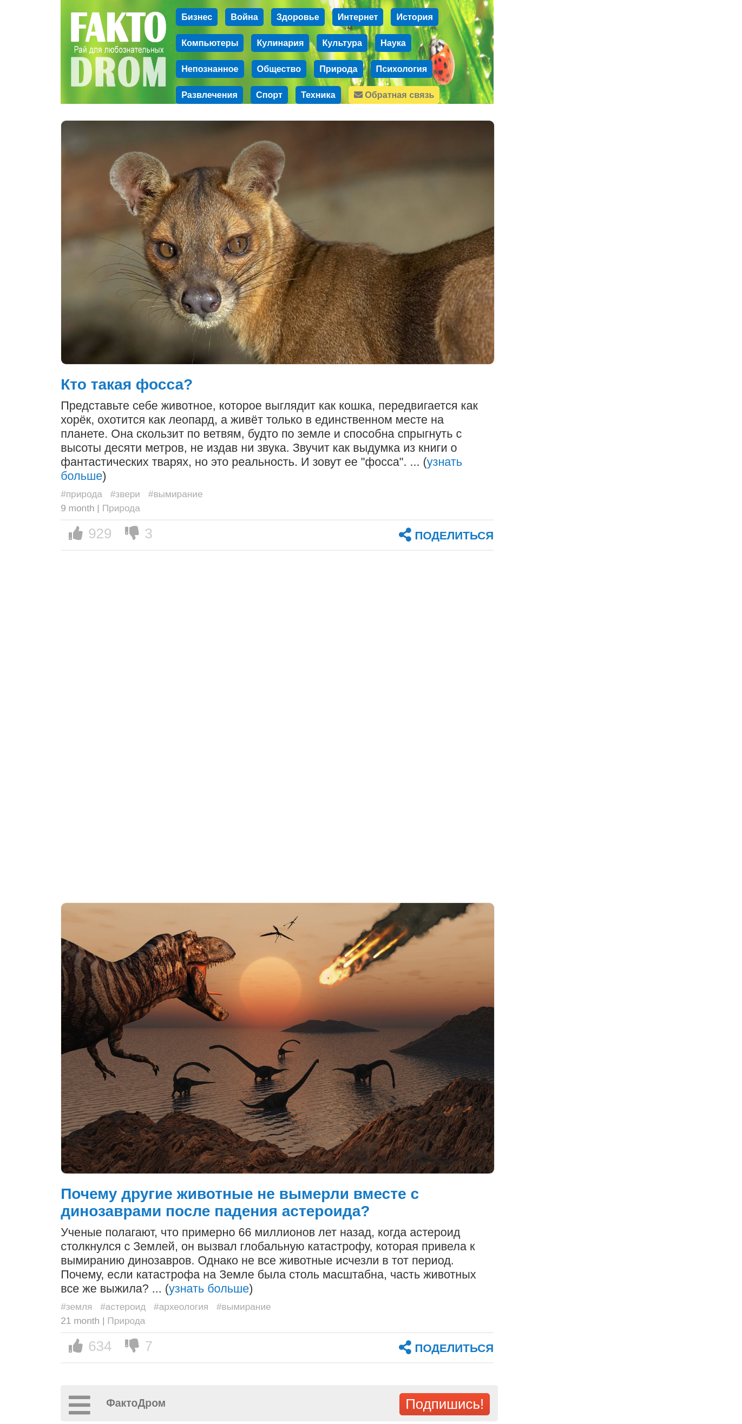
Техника (318, 95)
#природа (81, 494)
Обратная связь (394, 95)
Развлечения (209, 95)
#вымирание (175, 494)
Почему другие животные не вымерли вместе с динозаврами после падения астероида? (240, 1202)
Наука (393, 43)
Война (244, 17)
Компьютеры (209, 43)
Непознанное (209, 69)
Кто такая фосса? (127, 384)
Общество (279, 69)
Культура (342, 43)
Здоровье (298, 17)
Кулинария (280, 43)
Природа (338, 69)
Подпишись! (444, 1404)
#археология (181, 1306)
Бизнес (196, 17)
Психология (402, 69)
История (414, 17)
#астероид (123, 1306)
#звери (125, 494)
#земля (76, 1306)
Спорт (269, 95)
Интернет (358, 17)
